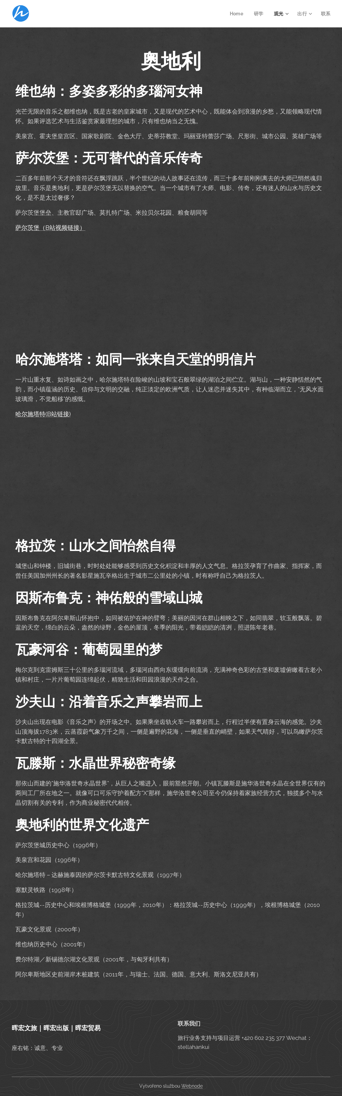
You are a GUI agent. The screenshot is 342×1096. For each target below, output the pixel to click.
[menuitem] (236, 13)
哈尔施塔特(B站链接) (43, 413)
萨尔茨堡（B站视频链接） (50, 227)
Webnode (192, 1086)
